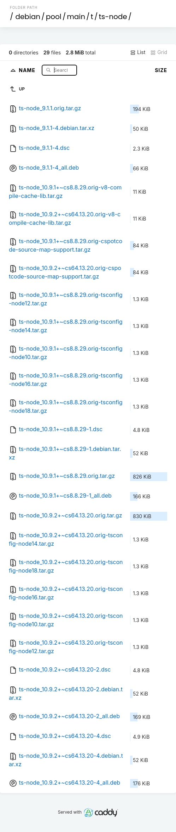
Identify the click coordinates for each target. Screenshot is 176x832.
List (137, 52)
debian (27, 17)
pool (53, 17)
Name (28, 70)
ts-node (113, 17)
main (76, 17)
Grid (158, 52)
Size (161, 70)
